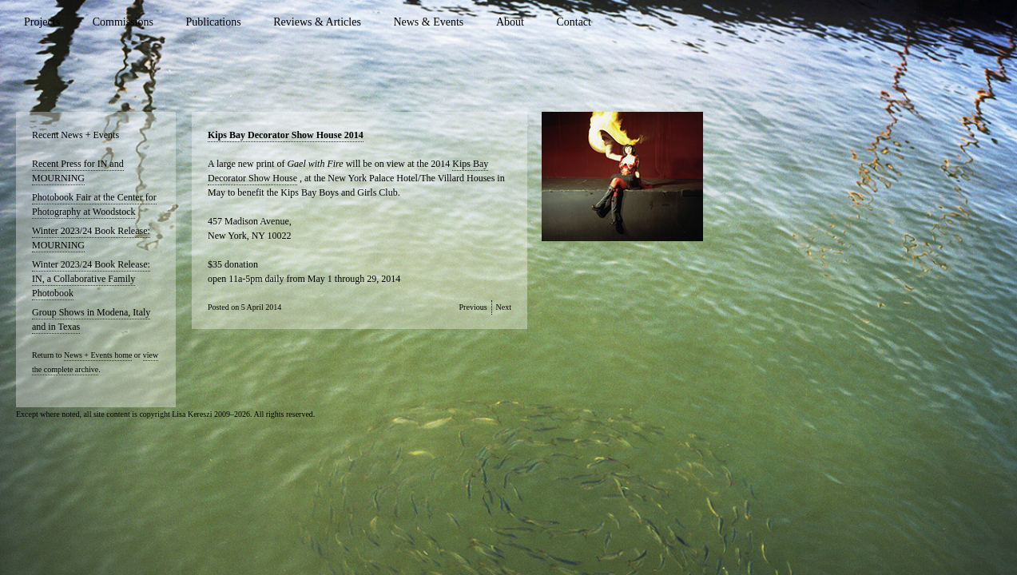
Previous (473, 307)
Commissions (123, 22)
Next (503, 307)
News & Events (428, 22)
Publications (212, 22)
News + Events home (98, 355)
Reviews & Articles (317, 22)
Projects (42, 22)
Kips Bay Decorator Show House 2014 (285, 135)
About (510, 22)
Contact (573, 22)
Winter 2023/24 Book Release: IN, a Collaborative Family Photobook (91, 279)
